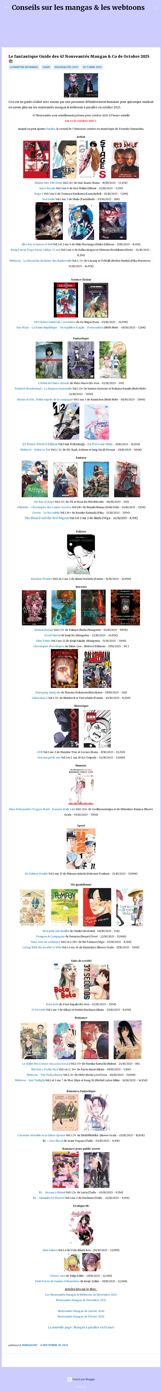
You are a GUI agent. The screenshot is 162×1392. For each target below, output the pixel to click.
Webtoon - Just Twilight (30, 1080)
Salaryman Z (40, 697)
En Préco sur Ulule (100, 444)
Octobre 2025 (92, 67)
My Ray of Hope (44, 501)
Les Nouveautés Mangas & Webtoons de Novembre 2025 (81, 1294)
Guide (46, 67)
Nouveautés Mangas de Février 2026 (81, 1316)
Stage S (39, 193)
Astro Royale (47, 188)
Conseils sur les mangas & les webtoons (78, 7)
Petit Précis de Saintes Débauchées (57, 1281)
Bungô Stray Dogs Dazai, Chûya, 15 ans (35, 249)
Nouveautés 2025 (66, 67)
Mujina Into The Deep (48, 182)
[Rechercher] (150, 8)
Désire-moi (57, 1275)
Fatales (50, 128)
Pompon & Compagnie (50, 936)
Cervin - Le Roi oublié (46, 512)
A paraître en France (24, 67)
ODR (40, 752)
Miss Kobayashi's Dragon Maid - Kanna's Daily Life (42, 809)
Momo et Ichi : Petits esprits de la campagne (45, 399)
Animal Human (43, 629)
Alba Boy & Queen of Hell (37, 244)
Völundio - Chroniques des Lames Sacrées (43, 507)
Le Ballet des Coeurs (45, 1063)
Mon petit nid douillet (55, 931)
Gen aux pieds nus (49, 757)
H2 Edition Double (37, 873)
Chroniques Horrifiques (48, 646)
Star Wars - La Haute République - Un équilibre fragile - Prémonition (60, 327)
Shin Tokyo (43, 640)
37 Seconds (38, 1009)
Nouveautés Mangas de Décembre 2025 (81, 1300)
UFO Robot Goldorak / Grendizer (55, 322)
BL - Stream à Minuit (52, 1192)
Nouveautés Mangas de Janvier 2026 (81, 1311)
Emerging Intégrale (47, 692)
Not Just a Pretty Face (44, 1069)
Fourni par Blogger (81, 1379)
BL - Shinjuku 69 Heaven (48, 1197)
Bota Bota (52, 1004)
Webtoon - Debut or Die (35, 449)
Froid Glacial (53, 635)
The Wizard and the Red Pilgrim (46, 518)
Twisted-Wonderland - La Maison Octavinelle (43, 388)
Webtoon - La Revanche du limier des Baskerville (40, 260)
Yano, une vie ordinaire (45, 941)
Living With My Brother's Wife (42, 947)
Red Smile (48, 199)
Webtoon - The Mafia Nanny (45, 1074)
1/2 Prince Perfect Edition (40, 444)
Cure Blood (56, 1140)
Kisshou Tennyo (41, 578)
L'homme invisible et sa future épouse (41, 1135)
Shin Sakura (50, 1250)
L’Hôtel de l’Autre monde (54, 383)
